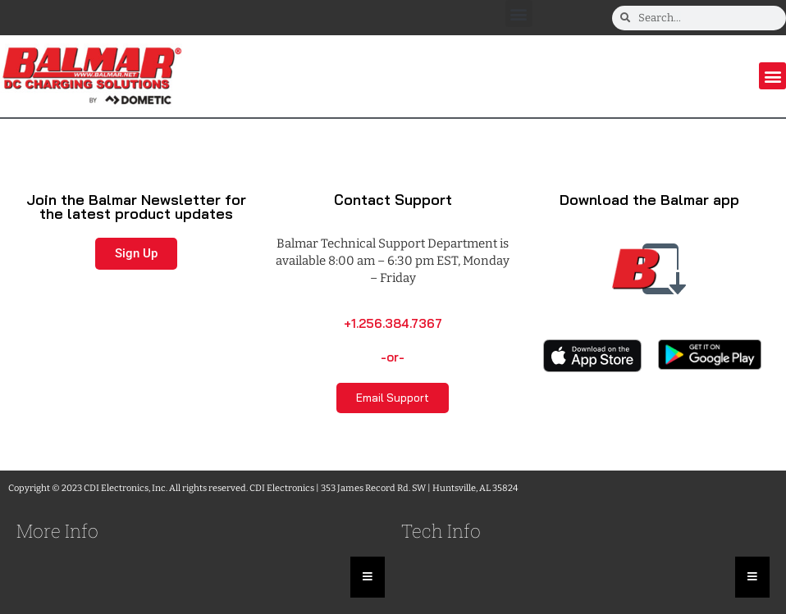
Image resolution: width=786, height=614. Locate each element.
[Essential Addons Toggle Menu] (367, 577)
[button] (518, 13)
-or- (392, 357)
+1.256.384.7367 (393, 323)
